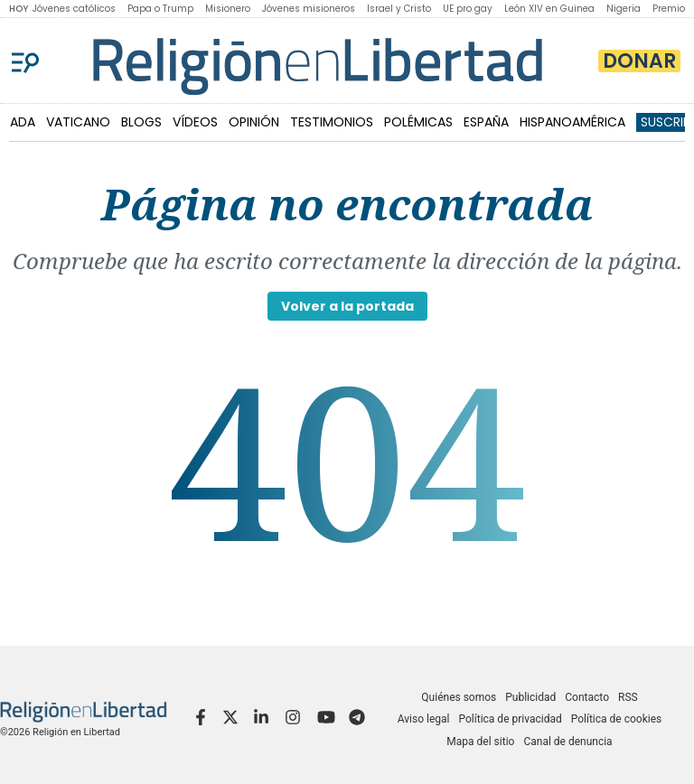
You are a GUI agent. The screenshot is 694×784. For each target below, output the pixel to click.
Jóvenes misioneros (308, 8)
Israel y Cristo (399, 8)
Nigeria (623, 8)
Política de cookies (616, 719)
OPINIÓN (254, 122)
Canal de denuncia (567, 741)
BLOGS (141, 122)
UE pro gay (467, 8)
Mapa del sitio (480, 741)
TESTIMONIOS (331, 122)
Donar (639, 61)
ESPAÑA (486, 122)
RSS (628, 697)
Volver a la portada (347, 306)
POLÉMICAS (418, 122)
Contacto (587, 697)
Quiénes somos (458, 697)
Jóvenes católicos (74, 8)
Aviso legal (424, 719)
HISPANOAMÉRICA (572, 122)
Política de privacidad (510, 719)
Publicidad (530, 697)
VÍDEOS (195, 122)
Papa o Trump (160, 8)
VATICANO (78, 122)
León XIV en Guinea (549, 8)
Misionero (227, 8)
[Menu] (25, 60)
